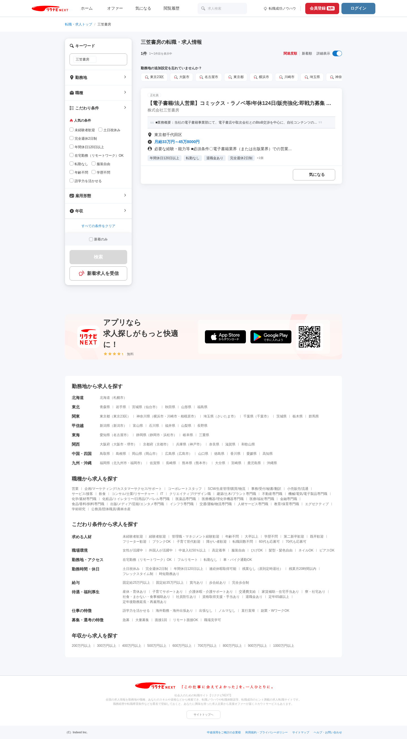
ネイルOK (305, 550)
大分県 (220, 463)
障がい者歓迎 (216, 542)
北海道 (105, 398)
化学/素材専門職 (84, 499)
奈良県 (214, 444)
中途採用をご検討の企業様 (224, 732)
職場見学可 (212, 620)
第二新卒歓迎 (294, 536)
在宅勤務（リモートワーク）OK (147, 560)
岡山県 (137, 454)
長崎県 (171, 463)
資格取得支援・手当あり (221, 597)
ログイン (358, 8)
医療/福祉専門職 (262, 499)
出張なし (206, 611)
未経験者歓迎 (133, 536)
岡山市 (151, 454)
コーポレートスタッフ (185, 489)
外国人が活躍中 (161, 550)
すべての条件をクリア (98, 226)
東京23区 (154, 77)
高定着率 (219, 550)
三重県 (204, 435)
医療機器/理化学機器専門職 (222, 499)
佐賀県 (155, 463)
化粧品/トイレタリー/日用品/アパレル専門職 (136, 499)
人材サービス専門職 (253, 504)
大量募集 (142, 620)
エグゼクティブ (317, 504)
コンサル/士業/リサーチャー (133, 494)
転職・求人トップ (78, 24)
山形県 (186, 407)
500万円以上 (156, 646)
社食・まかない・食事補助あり (146, 597)
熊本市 (201, 463)
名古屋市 (208, 77)
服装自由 (238, 550)
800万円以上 (232, 646)
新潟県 (105, 426)
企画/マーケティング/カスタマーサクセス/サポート (123, 489)
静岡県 (141, 435)
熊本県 (187, 463)
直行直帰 (248, 611)
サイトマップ (300, 732)
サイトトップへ (203, 714)
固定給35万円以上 (169, 583)
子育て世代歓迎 (188, 542)
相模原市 (187, 416)
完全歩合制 (240, 583)
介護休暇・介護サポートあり (211, 592)
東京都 (236, 77)
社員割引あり (186, 597)
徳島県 (219, 454)
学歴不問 (271, 536)
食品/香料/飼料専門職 (88, 504)
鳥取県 (105, 454)
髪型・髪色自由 (281, 550)
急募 (126, 620)
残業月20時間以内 (302, 569)
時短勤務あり (169, 574)
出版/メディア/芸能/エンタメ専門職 (137, 504)
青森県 (105, 407)
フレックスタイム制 (138, 574)
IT (161, 494)
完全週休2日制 (157, 569)
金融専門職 (288, 499)
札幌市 (118, 398)
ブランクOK (161, 542)
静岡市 (155, 435)
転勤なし (210, 560)
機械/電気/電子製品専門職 (308, 494)
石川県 (154, 426)
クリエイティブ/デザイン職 (190, 494)
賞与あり (196, 583)
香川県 (235, 454)
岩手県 (121, 407)
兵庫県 (181, 444)
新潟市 (118, 426)
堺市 (130, 444)
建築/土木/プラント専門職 (236, 494)
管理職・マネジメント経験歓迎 (195, 536)
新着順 (307, 53)
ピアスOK (326, 550)
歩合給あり (217, 583)
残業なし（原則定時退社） (262, 569)
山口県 (203, 454)
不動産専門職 (272, 494)
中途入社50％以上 (192, 550)
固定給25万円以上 (136, 583)
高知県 (268, 454)
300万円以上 (106, 646)
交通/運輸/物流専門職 (216, 504)
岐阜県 (188, 435)
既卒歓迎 (317, 536)
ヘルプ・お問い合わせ (328, 732)
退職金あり (254, 597)
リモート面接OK (185, 620)
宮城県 (137, 407)
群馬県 (314, 416)
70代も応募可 (296, 542)
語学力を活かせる (136, 611)
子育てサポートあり (167, 592)
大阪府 (105, 444)
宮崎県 (236, 463)
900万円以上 (257, 646)
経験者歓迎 (157, 536)
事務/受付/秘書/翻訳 (266, 489)
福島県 (202, 407)
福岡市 (135, 463)
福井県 (170, 426)
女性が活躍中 (133, 550)
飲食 (102, 494)
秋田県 (170, 407)
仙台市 (151, 407)
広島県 (170, 454)
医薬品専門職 (186, 499)
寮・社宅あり (315, 592)
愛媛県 (251, 454)
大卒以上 (251, 536)
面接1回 (161, 620)
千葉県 (248, 416)
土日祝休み (131, 569)
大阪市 (181, 77)
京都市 (162, 444)
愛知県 (105, 435)
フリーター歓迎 (134, 542)
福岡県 (105, 463)
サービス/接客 (82, 494)
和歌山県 (248, 444)
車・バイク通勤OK (237, 560)
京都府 (148, 444)
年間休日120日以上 (188, 569)
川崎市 (287, 77)
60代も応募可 (269, 542)
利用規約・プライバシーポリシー (266, 732)
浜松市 (168, 435)
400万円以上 (131, 646)
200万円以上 (81, 646)
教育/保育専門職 (286, 504)
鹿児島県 (254, 463)
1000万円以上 (283, 646)
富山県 (138, 426)
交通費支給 (247, 592)
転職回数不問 (243, 542)
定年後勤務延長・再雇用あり (145, 602)
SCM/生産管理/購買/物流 (226, 489)
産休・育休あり (134, 592)
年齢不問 (232, 536)
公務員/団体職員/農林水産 (111, 509)
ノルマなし (226, 611)
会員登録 (322, 8)
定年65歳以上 (279, 597)
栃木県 (298, 416)
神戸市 (195, 444)
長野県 (202, 426)
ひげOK (257, 550)
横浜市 (261, 77)
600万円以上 (182, 646)
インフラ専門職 (182, 504)
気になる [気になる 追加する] (317, 174)
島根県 (121, 454)
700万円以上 (207, 646)
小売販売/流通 (297, 489)
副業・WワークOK (275, 611)
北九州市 (120, 463)
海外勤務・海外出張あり (174, 611)
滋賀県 (230, 444)
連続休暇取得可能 (222, 569)
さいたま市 (225, 416)
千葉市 (262, 416)
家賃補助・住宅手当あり (280, 592)
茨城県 (281, 416)
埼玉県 (312, 77)
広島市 (184, 454)
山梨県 (186, 426)
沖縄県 (272, 463)
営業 (75, 489)
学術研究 (78, 509)
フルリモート (187, 560)
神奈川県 (339, 77)
